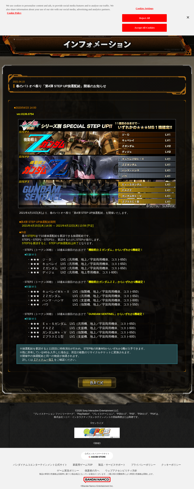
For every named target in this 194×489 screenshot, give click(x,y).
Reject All (144, 16)
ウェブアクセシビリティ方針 (121, 470)
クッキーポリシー (171, 464)
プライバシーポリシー (143, 464)
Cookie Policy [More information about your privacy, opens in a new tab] (14, 11)
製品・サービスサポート (111, 464)
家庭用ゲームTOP (83, 464)
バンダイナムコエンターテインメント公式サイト (40, 464)
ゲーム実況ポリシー (68, 470)
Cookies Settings (144, 6)
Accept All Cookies (144, 25)
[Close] (188, 15)
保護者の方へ (92, 470)
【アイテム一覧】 (43, 359)
